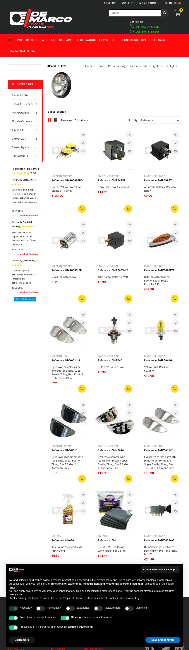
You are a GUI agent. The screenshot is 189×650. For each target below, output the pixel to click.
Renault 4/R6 (25, 95)
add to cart (82, 209)
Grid (49, 120)
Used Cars (158, 40)
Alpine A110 (25, 130)
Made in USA (59, 356)
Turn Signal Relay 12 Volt (113, 276)
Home (11, 40)
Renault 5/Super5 (25, 104)
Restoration (86, 40)
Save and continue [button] (162, 639)
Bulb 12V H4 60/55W (110, 367)
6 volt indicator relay (63, 276)
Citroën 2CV (25, 138)
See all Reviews (25, 299)
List (55, 120)
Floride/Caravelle (25, 121)
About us (48, 40)
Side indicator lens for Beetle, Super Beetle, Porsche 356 (157, 280)
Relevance (160, 120)
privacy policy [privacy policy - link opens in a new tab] (104, 580)
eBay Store (107, 40)
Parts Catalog (27, 40)
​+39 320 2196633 (147, 32)
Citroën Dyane (25, 147)
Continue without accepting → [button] (160, 569)
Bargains (66, 40)
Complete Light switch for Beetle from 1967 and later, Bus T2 (160, 551)
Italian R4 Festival (23, 51)
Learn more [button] (22, 639)
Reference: (58, 180)
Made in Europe (61, 176)
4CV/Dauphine (25, 112)
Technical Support (132, 40)
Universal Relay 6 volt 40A (113, 187)
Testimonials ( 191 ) (26, 168)
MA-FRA (56, 536)
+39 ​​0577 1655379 (148, 27)
